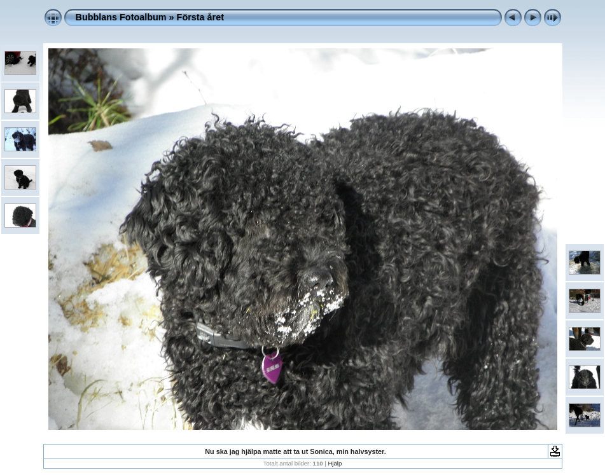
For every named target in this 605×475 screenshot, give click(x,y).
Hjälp (335, 463)
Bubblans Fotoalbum (121, 17)
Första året (200, 17)
